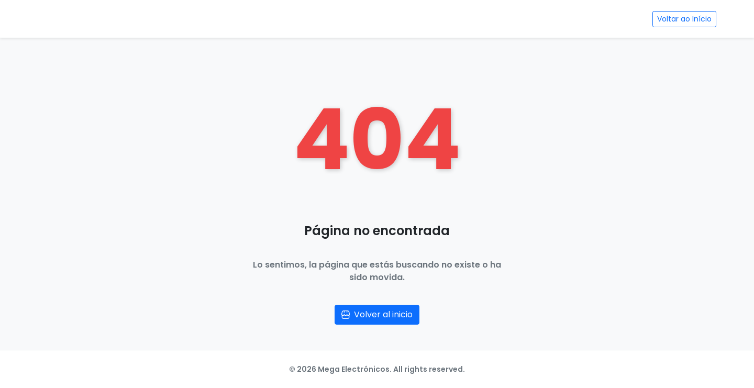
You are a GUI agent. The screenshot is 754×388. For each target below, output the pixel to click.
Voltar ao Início (684, 19)
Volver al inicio (377, 314)
